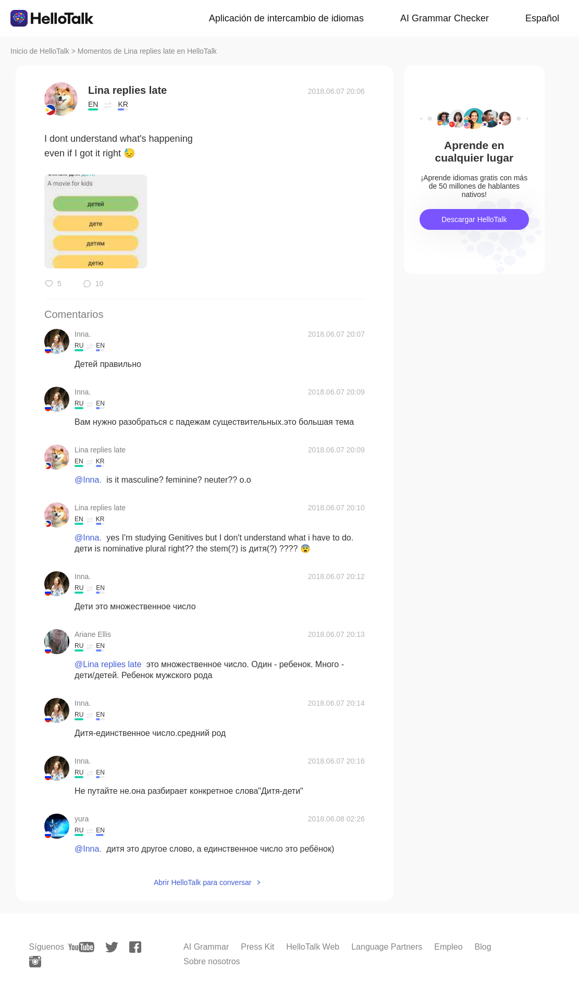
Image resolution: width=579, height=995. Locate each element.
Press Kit (257, 946)
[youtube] (81, 947)
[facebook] (135, 947)
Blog (483, 946)
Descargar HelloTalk (474, 219)
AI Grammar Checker (444, 18)
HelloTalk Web (312, 946)
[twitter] (111, 947)
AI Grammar (206, 946)
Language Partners (386, 946)
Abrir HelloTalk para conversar (203, 882)
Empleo (448, 946)
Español (542, 18)
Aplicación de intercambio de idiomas (286, 18)
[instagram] (35, 961)
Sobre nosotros (211, 961)
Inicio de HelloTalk (39, 51)
